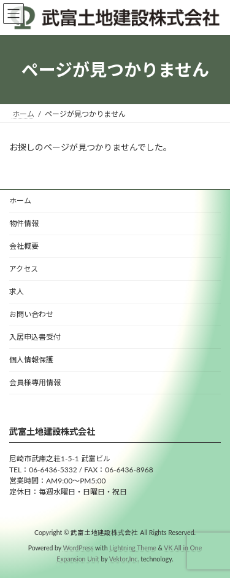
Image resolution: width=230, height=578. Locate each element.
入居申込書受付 (35, 337)
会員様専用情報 (35, 382)
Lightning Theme (132, 548)
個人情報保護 (31, 359)
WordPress (78, 548)
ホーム (20, 200)
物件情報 (24, 223)
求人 (16, 291)
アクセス (23, 268)
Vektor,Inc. (124, 559)
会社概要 (24, 246)
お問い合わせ (31, 314)
